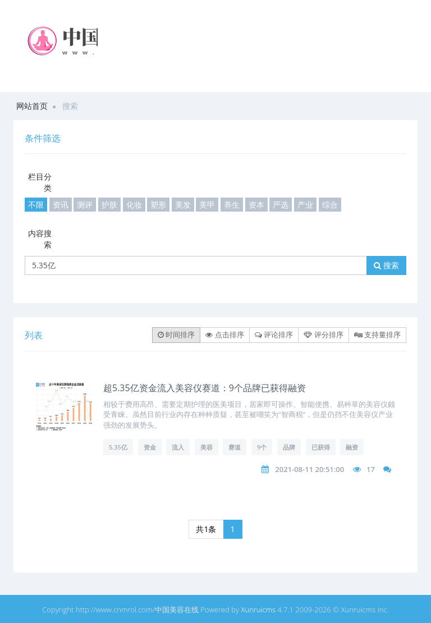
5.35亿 (118, 447)
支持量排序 (377, 334)
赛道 (234, 447)
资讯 (60, 204)
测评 (85, 204)
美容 (206, 447)
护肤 (109, 204)
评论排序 (274, 334)
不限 (36, 204)
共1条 (206, 529)
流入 (178, 447)
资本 (256, 204)
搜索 (386, 265)
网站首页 (32, 105)
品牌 (289, 447)
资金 (150, 447)
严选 (280, 204)
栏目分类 (40, 182)
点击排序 (224, 334)
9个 (262, 447)
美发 (183, 204)
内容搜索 (40, 239)
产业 (305, 204)
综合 (330, 204)
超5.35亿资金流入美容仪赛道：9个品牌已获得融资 (204, 388)
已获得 (320, 447)
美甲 (207, 204)
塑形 (158, 204)
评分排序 (323, 334)
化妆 (134, 204)
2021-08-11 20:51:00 (309, 469)
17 (370, 469)
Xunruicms (258, 609)
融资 (352, 447)
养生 (232, 204)
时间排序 (176, 334)
